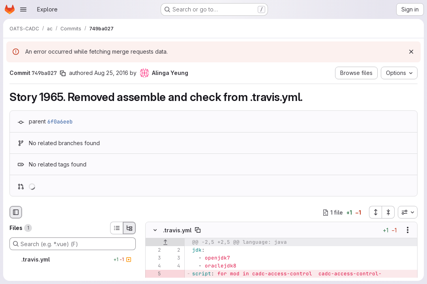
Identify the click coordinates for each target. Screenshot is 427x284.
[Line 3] (154, 258)
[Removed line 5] (154, 274)
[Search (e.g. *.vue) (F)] (72, 243)
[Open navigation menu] (23, 9)
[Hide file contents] (155, 230)
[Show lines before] (165, 243)
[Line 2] (154, 250)
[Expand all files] (375, 212)
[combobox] (408, 212)
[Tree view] (129, 228)
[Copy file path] (197, 230)
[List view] (116, 228)
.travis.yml (177, 230)
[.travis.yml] (72, 259)
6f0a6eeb (60, 121)
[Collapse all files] (388, 212)
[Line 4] (154, 266)
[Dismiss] (411, 51)
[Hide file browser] (15, 212)
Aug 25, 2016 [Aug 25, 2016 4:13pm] (111, 72)
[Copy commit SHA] (62, 73)
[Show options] (407, 230)
